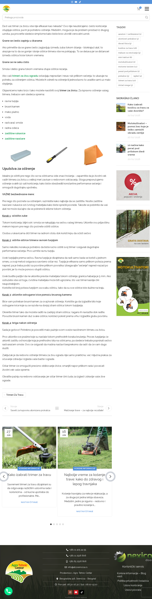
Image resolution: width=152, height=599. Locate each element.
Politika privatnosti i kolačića (133, 578)
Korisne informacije (29, 468)
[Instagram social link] (72, 2)
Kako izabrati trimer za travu (29, 475)
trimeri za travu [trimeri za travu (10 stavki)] (127, 81)
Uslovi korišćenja (133, 582)
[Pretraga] (76, 17)
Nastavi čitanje (29, 502)
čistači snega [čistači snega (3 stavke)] (125, 85)
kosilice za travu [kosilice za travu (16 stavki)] (127, 48)
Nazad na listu (57, 408)
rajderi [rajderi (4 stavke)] (137, 76)
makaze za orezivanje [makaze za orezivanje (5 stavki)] (129, 53)
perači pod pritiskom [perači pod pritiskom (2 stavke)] (129, 71)
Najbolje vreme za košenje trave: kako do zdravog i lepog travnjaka (84, 479)
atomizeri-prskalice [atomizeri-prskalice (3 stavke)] (128, 39)
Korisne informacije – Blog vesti (131, 572)
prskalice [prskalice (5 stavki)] (123, 76)
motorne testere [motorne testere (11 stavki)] (127, 67)
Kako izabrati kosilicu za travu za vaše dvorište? (138, 107)
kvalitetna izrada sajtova (76, 595)
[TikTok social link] (80, 2)
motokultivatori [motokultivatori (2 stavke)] (126, 62)
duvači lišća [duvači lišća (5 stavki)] (124, 43)
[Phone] (8, 591)
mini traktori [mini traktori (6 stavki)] (125, 57)
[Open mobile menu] (146, 9)
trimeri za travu (14, 395)
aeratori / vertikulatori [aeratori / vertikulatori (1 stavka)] (129, 34)
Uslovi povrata (133, 587)
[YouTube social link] (76, 2)
